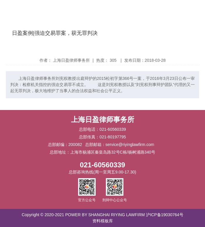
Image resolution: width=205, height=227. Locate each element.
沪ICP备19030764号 (164, 214)
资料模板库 (102, 221)
